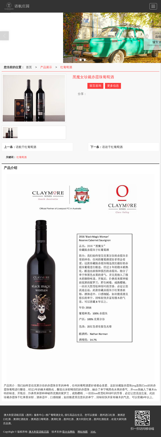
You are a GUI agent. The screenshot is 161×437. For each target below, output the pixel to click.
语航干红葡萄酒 (26, 147)
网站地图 (83, 431)
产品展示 (46, 67)
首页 (29, 67)
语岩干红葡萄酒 (112, 147)
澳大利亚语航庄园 (39, 431)
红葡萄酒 (66, 67)
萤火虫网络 (68, 431)
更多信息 (113, 85)
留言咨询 (95, 85)
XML (93, 431)
